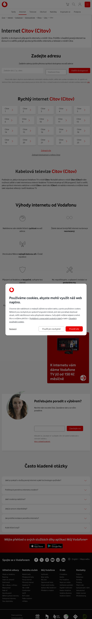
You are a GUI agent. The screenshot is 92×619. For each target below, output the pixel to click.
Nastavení (12, 329)
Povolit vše (74, 328)
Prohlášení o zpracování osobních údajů (45, 318)
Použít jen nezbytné (51, 328)
